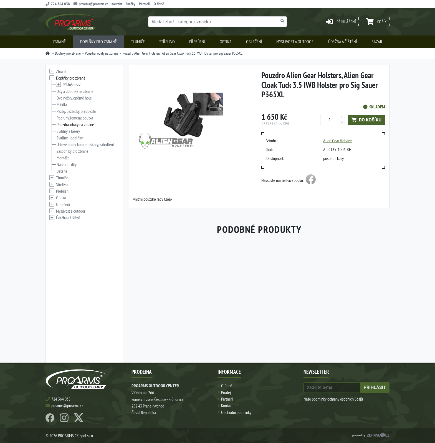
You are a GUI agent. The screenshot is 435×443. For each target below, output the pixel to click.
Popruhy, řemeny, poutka (75, 118)
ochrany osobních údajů (345, 399)
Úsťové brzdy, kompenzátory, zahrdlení (85, 144)
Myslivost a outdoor (295, 41)
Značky (130, 3)
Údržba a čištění (342, 41)
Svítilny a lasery (68, 131)
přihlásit (375, 387)
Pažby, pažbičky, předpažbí (76, 111)
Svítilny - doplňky (70, 138)
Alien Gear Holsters (337, 140)
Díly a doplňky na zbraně (75, 91)
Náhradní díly (67, 164)
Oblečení (254, 41)
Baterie (62, 171)
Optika (226, 41)
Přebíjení (197, 41)
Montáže (63, 158)
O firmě (159, 3)
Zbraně (59, 41)
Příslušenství (72, 84)
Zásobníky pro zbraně (72, 151)
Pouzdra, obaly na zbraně (101, 53)
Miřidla (62, 104)
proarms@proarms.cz (91, 3)
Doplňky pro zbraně (98, 41)
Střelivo (167, 41)
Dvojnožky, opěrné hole (74, 98)
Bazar (376, 41)
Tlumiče (138, 41)
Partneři (144, 3)
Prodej (226, 392)
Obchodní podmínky (236, 412)
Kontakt (117, 3)
